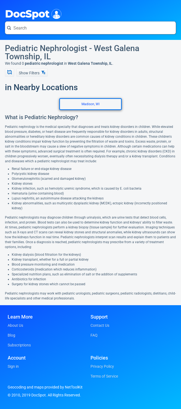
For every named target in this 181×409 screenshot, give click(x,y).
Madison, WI (90, 104)
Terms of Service (104, 376)
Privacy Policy (102, 366)
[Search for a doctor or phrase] (90, 27)
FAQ (94, 335)
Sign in (13, 366)
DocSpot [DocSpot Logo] (32, 13)
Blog (11, 335)
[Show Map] (9, 73)
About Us (15, 325)
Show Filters (32, 72)
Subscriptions (19, 345)
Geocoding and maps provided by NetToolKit (45, 387)
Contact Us (99, 325)
